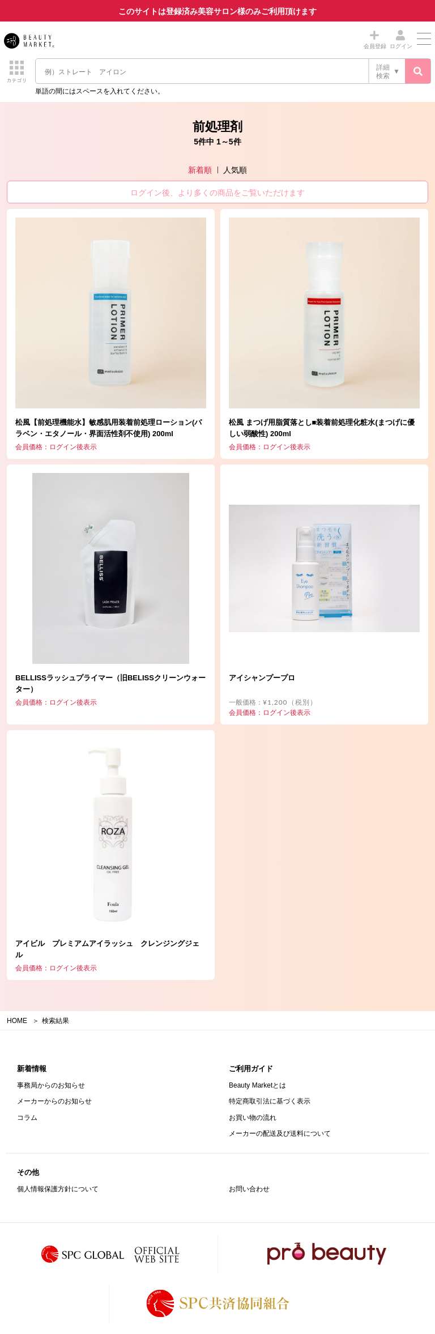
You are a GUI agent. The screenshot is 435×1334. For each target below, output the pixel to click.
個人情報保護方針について (58, 1189)
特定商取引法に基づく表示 (269, 1101)
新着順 (200, 169)
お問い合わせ (249, 1189)
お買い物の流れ (252, 1118)
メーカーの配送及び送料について (280, 1133)
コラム (27, 1118)
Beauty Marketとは (257, 1085)
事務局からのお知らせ (51, 1085)
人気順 (235, 169)
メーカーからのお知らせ (54, 1101)
